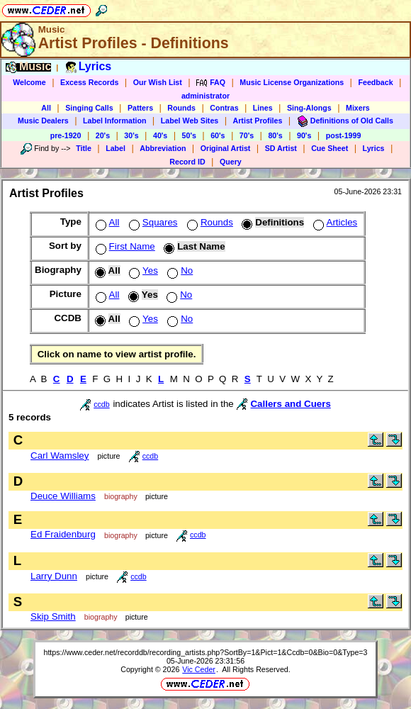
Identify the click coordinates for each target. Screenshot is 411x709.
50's (189, 135)
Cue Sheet (329, 148)
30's (131, 135)
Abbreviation (163, 148)
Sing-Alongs (309, 108)
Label (115, 148)
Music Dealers (43, 120)
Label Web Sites (190, 120)
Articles (334, 222)
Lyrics (374, 148)
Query (231, 161)
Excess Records (89, 82)
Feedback (375, 82)
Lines (263, 108)
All (46, 108)
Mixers (358, 108)
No (178, 270)
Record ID (187, 161)
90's (304, 135)
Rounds (181, 108)
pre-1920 (65, 135)
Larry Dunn (53, 576)
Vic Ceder (198, 669)
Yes (142, 270)
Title (83, 148)
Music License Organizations (292, 82)
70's (247, 135)
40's (160, 135)
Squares (152, 222)
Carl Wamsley (59, 455)
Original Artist (226, 148)
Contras (224, 108)
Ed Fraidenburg (63, 534)
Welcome (29, 82)
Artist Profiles (258, 120)
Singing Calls (89, 108)
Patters (140, 108)
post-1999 (343, 135)
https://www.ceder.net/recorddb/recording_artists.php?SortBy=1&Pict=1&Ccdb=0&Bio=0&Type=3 (205, 652)
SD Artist (281, 148)
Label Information (114, 120)
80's (275, 135)
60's (217, 135)
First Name (124, 246)
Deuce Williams (63, 496)
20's (103, 135)
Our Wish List (157, 82)
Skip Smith (53, 616)
